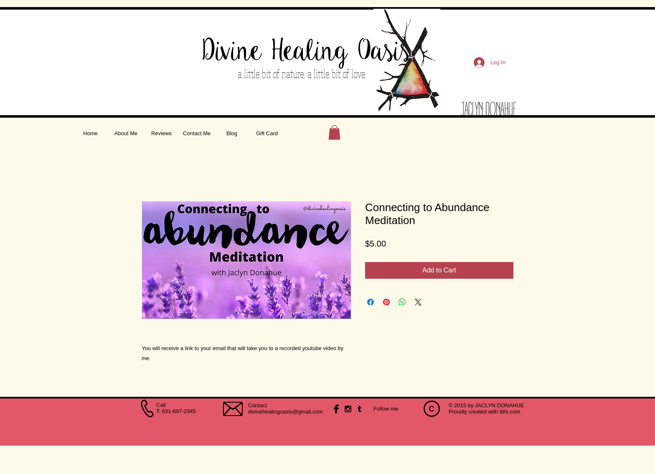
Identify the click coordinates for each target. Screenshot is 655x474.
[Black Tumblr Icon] (359, 408)
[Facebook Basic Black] (336, 408)
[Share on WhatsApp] (402, 302)
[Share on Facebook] (371, 302)
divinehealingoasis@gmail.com (285, 411)
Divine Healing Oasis (306, 51)
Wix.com (509, 411)
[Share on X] (418, 302)
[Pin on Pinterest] (386, 302)
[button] (334, 132)
